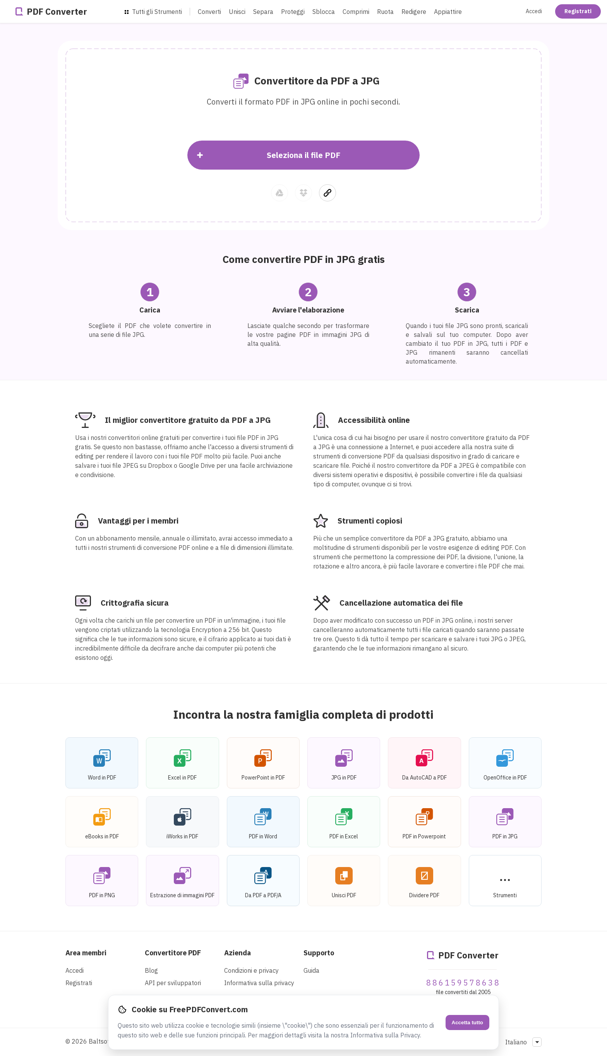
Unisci (237, 11)
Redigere (413, 11)
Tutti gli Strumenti (153, 11)
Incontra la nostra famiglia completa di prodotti (303, 714)
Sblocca (323, 11)
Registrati (578, 11)
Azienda (237, 952)
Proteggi (293, 11)
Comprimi (356, 11)
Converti (209, 11)
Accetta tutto (467, 1022)
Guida (311, 970)
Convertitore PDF (173, 952)
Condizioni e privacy (251, 970)
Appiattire (448, 11)
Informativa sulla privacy (259, 983)
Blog (151, 970)
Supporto (319, 952)
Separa (263, 11)
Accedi (534, 11)
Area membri (85, 952)
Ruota (385, 11)
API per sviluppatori (173, 983)
